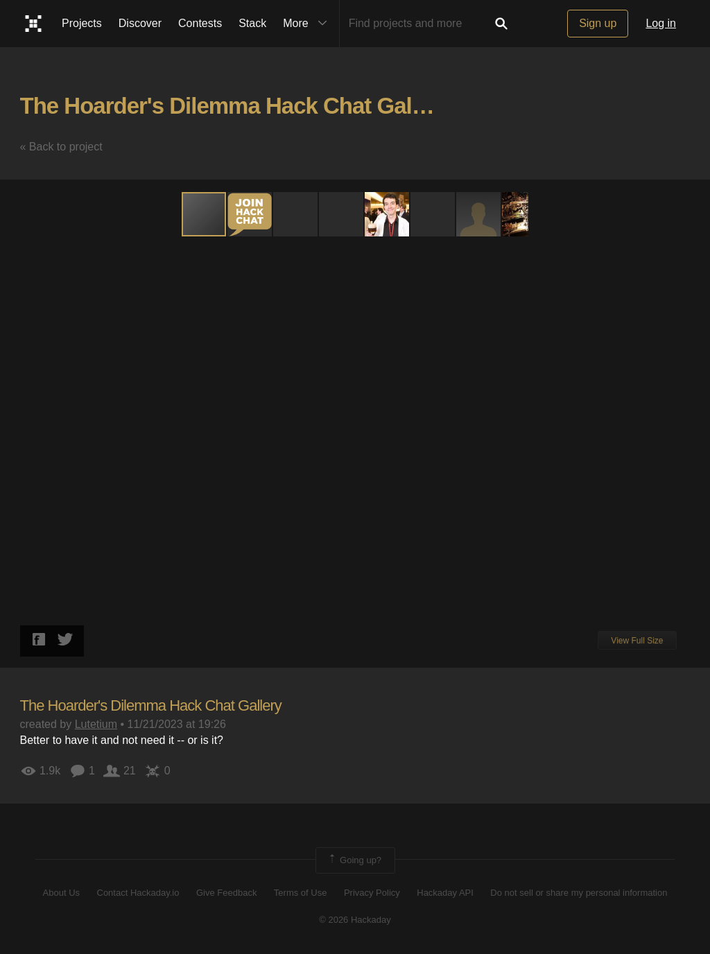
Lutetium (96, 724)
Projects (82, 23)
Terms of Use (300, 892)
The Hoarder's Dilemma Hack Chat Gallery (235, 106)
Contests (200, 23)
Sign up (597, 23)
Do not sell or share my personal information (578, 892)
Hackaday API (445, 892)
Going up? (354, 860)
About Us (61, 892)
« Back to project (61, 147)
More (308, 23)
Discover (140, 23)
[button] (250, 214)
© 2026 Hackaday (355, 919)
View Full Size (637, 640)
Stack (252, 23)
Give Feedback (226, 892)
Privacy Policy (372, 892)
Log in (661, 23)
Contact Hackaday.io (138, 892)
